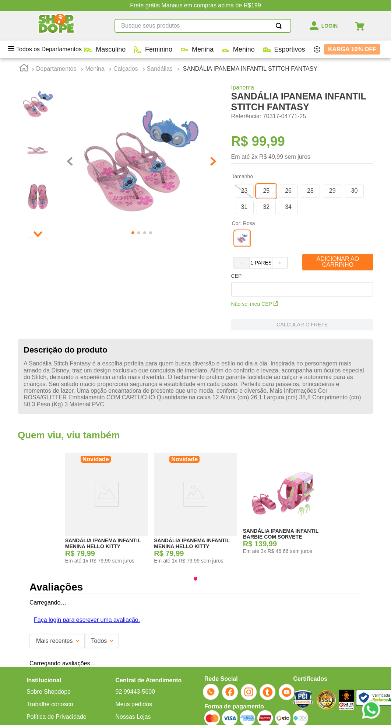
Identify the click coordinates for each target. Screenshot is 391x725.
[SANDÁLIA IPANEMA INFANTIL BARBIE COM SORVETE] (284, 447)
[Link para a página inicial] (24, 10)
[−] (241, 204)
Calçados (125, 10)
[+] (280, 204)
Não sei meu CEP (254, 246)
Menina (94, 10)
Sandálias (160, 10)
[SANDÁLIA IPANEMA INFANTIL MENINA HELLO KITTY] (106, 447)
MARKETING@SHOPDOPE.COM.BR (219, 692)
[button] (244, 132)
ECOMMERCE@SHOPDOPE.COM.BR (120, 692)
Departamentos (56, 10)
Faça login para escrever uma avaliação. (87, 552)
